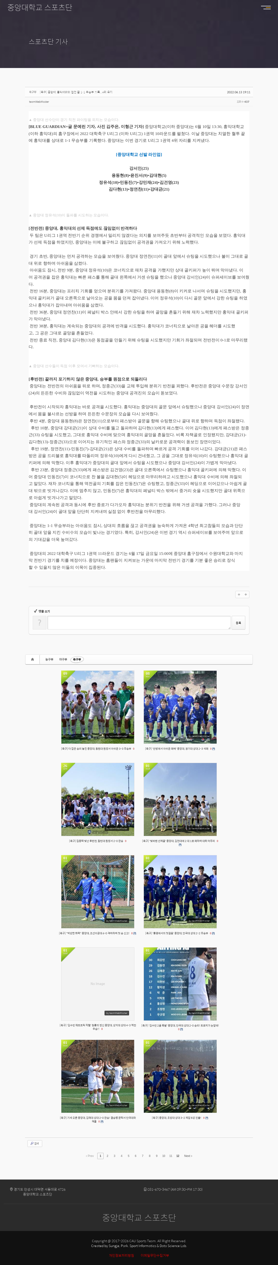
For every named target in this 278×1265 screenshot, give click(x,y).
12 (177, 1156)
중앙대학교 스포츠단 (39, 7)
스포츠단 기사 (48, 41)
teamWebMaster (39, 102)
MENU (268, 7)
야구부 (63, 659)
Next (188, 1156)
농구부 (49, 659)
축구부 (77, 659)
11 (170, 1156)
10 (163, 1156)
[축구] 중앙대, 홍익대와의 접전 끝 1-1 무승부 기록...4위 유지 (76, 92)
